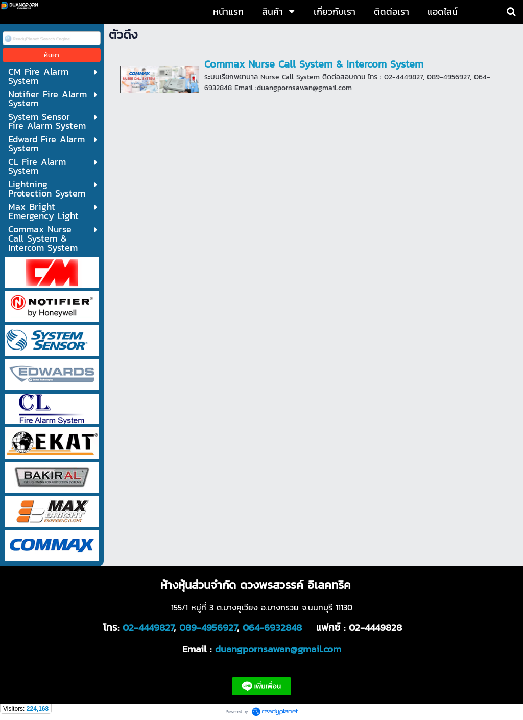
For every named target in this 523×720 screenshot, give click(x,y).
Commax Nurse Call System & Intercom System (313, 64)
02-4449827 (148, 627)
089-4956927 (208, 627)
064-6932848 (272, 627)
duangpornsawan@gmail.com (278, 649)
